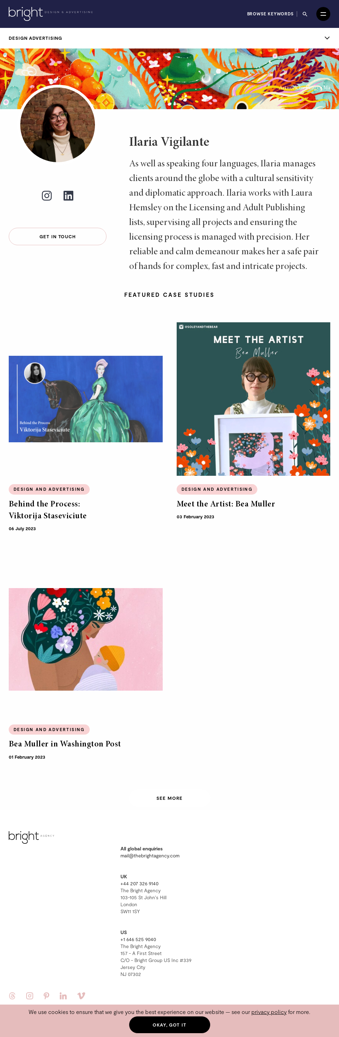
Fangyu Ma (318, 88)
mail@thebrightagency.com (149, 855)
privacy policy (269, 1011)
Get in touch (57, 236)
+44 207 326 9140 (139, 883)
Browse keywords (270, 13)
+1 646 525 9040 (138, 939)
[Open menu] (323, 14)
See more (169, 798)
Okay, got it (169, 1025)
